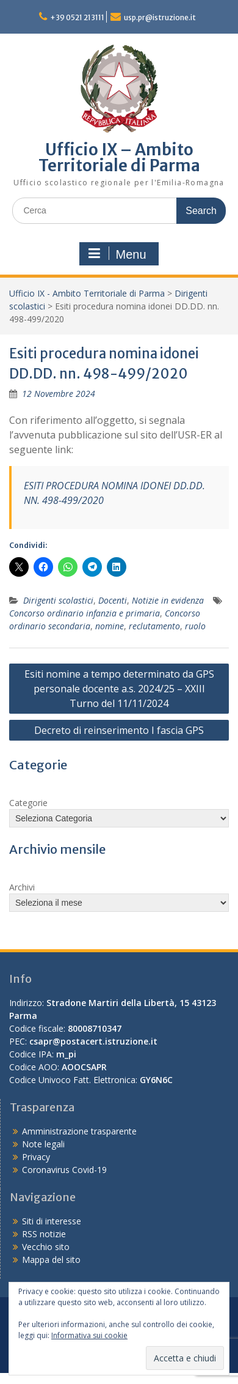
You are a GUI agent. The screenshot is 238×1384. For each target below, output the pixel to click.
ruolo (195, 626)
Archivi (22, 887)
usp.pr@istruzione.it (160, 17)
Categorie (28, 803)
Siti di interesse (51, 1221)
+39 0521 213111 (77, 17)
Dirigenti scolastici (58, 600)
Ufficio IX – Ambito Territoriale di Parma (119, 157)
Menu (117, 253)
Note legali (43, 1144)
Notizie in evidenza (168, 600)
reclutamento (154, 626)
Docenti (112, 600)
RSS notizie (44, 1234)
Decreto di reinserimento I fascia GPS (119, 730)
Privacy (36, 1157)
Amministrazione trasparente (79, 1131)
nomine (109, 626)
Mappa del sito (51, 1259)
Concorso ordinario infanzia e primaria (84, 613)
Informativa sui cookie (89, 1335)
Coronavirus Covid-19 (64, 1169)
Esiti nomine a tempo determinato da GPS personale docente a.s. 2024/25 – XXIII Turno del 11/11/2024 (119, 688)
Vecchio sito (46, 1247)
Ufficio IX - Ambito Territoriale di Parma (87, 293)
